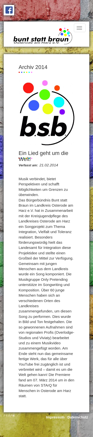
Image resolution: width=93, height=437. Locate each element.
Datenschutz (77, 417)
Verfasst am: (28, 165)
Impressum (55, 417)
